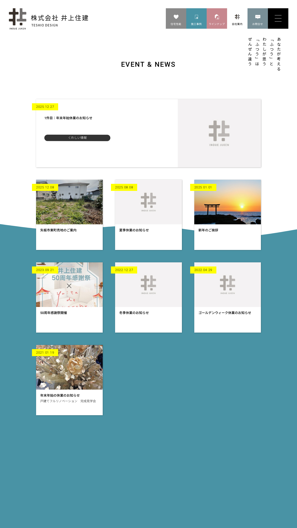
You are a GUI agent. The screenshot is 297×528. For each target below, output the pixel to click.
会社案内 (237, 24)
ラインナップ (217, 24)
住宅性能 (176, 24)
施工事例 (196, 24)
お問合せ (257, 24)
